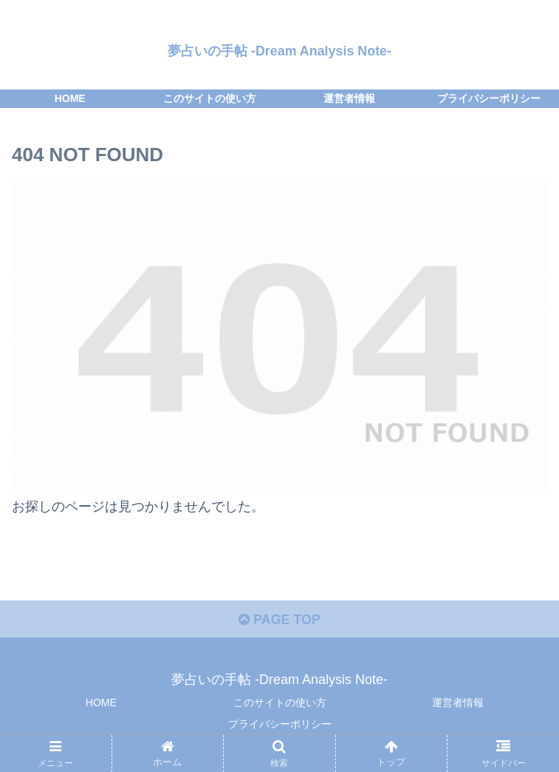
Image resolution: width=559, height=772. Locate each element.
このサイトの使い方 (279, 703)
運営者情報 (458, 703)
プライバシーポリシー (280, 725)
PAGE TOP (279, 619)
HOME (101, 703)
